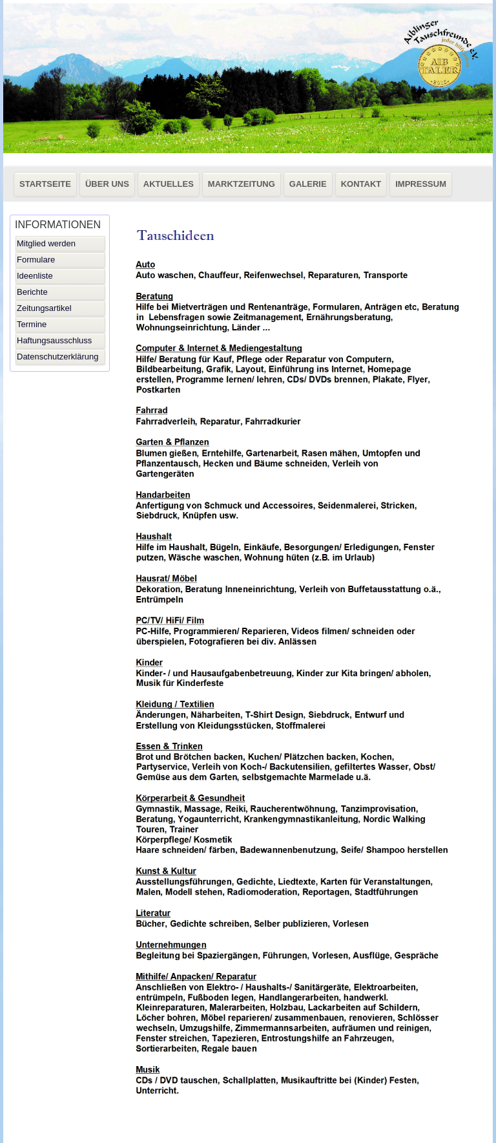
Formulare (36, 259)
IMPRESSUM (420, 184)
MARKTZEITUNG (241, 184)
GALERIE (308, 184)
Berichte (32, 292)
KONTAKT (361, 184)
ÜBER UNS (107, 184)
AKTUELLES (168, 184)
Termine (31, 324)
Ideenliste (35, 276)
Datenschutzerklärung (57, 356)
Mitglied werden (46, 243)
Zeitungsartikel (44, 308)
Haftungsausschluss (54, 340)
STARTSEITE (45, 184)
